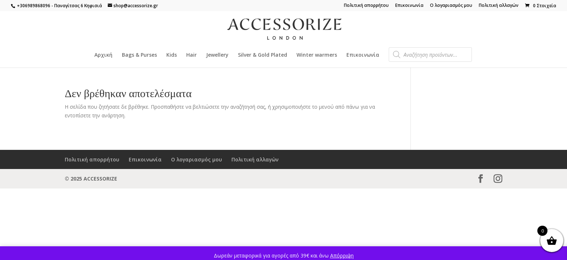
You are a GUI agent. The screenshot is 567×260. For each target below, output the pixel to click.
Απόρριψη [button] (342, 255)
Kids (171, 55)
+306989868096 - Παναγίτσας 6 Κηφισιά (59, 6)
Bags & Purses (139, 55)
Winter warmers (317, 55)
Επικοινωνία (409, 5)
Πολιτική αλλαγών (499, 5)
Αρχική (103, 55)
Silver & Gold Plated (262, 55)
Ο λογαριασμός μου (451, 5)
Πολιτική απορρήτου (366, 5)
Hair (191, 55)
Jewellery (217, 55)
